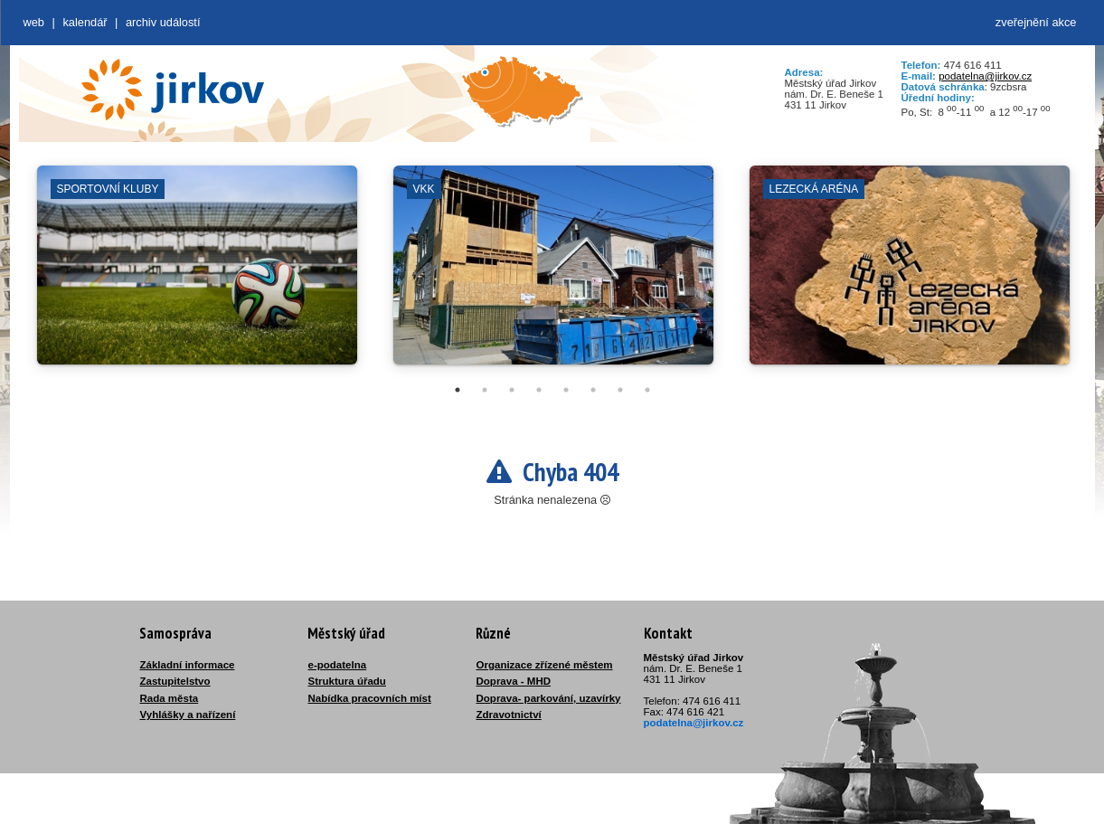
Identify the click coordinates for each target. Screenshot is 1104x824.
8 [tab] (647, 390)
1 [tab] (457, 390)
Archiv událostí (163, 22)
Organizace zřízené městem (545, 664)
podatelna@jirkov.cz (985, 76)
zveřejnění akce (1036, 22)
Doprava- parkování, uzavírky (549, 698)
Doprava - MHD (514, 681)
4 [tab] (539, 390)
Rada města (169, 698)
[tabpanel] (197, 274)
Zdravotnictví (509, 714)
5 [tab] (566, 390)
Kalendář (84, 22)
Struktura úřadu (347, 681)
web (34, 22)
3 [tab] (512, 390)
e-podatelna (337, 664)
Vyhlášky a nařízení (188, 714)
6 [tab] (593, 390)
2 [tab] (485, 390)
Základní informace (187, 664)
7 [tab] (620, 390)
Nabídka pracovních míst (369, 698)
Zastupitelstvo (175, 681)
